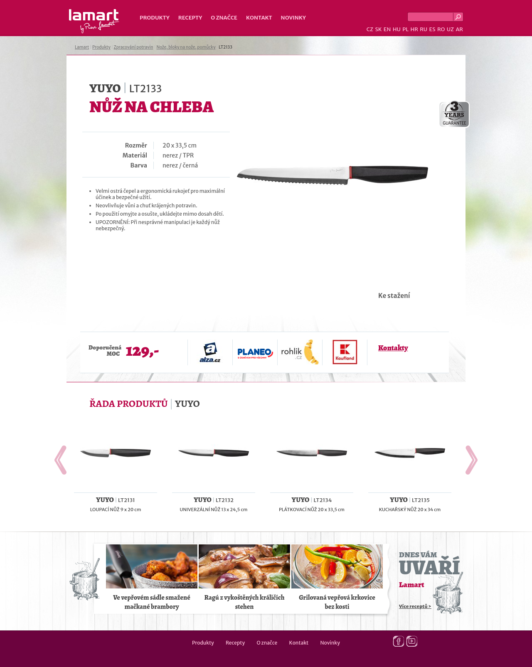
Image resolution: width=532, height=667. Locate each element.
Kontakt (259, 17)
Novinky (293, 17)
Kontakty (393, 348)
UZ (450, 29)
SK (378, 29)
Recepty (190, 17)
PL (405, 29)
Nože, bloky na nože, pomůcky (185, 47)
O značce (224, 17)
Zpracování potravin (133, 47)
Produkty (155, 17)
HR (414, 29)
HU (397, 29)
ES (432, 29)
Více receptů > (415, 606)
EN (387, 29)
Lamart (94, 21)
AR (459, 29)
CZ (370, 29)
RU (423, 29)
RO (441, 29)
